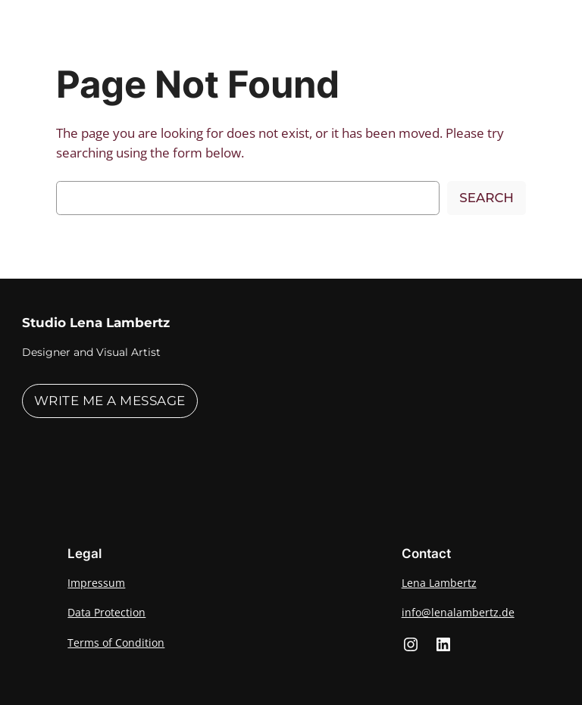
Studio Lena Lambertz (96, 322)
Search (486, 197)
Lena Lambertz (439, 583)
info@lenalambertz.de (458, 612)
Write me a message (110, 400)
